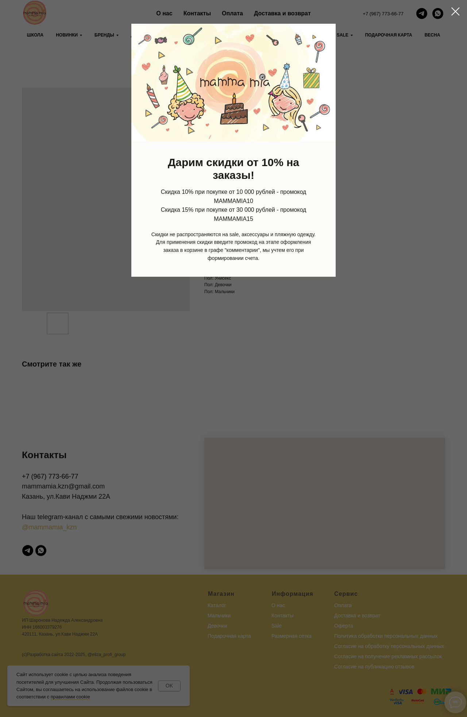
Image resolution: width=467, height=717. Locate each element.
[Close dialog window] (455, 11)
